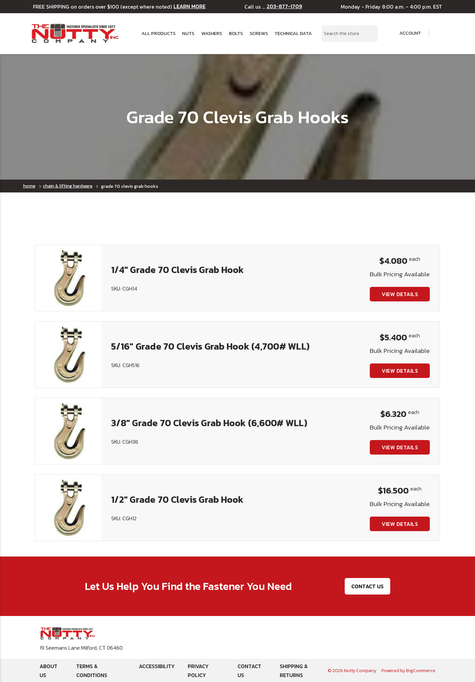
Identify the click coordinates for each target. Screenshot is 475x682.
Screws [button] (259, 33)
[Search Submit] (369, 33)
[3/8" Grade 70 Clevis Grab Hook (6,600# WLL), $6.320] (68, 431)
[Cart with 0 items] (440, 33)
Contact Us (367, 586)
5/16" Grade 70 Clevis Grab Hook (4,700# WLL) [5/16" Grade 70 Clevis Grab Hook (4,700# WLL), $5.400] (210, 346)
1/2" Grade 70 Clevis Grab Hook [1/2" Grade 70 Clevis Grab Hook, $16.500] (177, 499)
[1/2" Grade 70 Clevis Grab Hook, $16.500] (68, 508)
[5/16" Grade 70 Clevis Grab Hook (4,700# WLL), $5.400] (68, 355)
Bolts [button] (236, 33)
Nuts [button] (188, 33)
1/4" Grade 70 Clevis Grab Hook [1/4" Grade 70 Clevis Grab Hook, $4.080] (177, 270)
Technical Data (293, 33)
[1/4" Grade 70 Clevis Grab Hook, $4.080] (68, 278)
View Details (400, 294)
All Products (158, 33)
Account (406, 33)
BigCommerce (420, 670)
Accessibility (156, 666)
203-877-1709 (284, 6)
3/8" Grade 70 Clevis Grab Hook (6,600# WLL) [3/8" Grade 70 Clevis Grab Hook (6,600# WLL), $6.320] (209, 423)
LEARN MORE (190, 6)
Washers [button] (211, 33)
